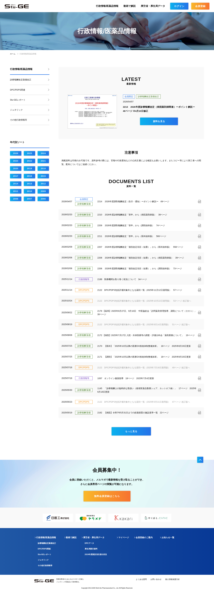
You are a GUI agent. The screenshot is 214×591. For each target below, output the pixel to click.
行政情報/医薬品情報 (107, 6)
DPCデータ (89, 543)
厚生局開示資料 (91, 549)
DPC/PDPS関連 (17, 90)
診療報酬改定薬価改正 (20, 79)
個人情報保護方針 (172, 579)
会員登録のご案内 (144, 537)
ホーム (14, 54)
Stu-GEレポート (17, 100)
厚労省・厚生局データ (153, 6)
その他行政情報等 (18, 120)
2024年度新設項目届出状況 (96, 554)
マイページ (123, 537)
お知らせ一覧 (168, 537)
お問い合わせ (155, 579)
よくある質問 (141, 579)
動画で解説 (130, 6)
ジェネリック (16, 110)
